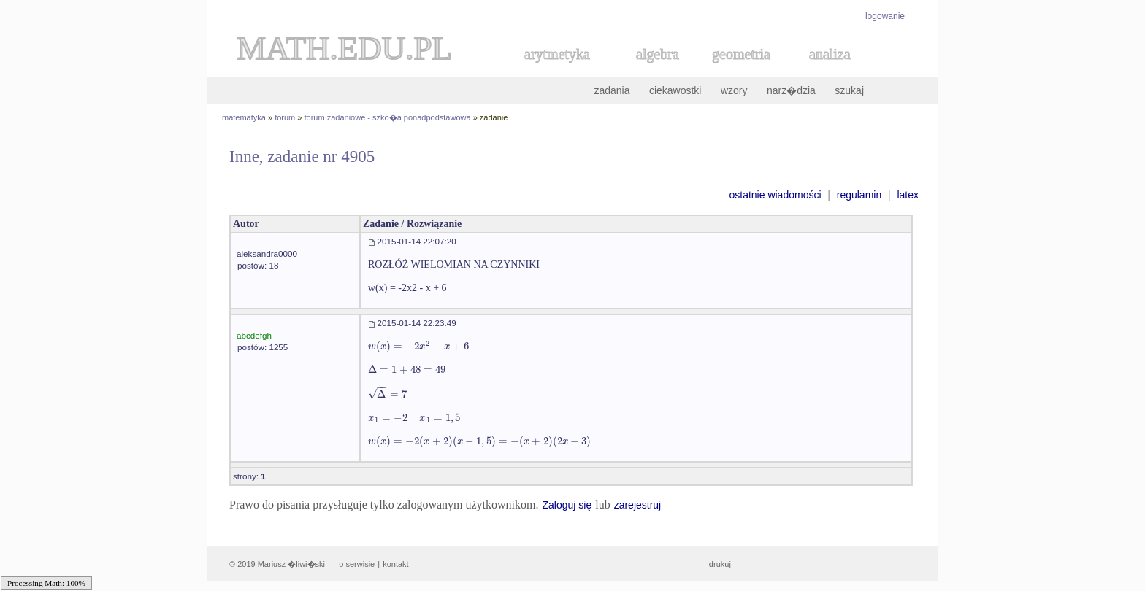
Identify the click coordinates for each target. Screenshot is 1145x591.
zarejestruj (638, 505)
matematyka (244, 117)
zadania (611, 90)
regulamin (859, 195)
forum (285, 117)
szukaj (849, 90)
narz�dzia (791, 90)
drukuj (720, 564)
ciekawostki (675, 90)
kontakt (395, 564)
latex (908, 195)
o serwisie (357, 564)
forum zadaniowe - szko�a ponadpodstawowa (388, 117)
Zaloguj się (566, 505)
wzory (734, 90)
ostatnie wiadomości (775, 195)
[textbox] (418, 346)
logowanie (885, 16)
